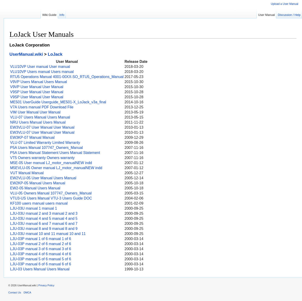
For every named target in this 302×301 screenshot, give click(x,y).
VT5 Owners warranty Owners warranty (42, 158)
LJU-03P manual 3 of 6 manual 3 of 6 (40, 249)
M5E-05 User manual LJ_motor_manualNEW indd (51, 163)
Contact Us (14, 292)
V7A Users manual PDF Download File (41, 107)
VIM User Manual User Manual (35, 112)
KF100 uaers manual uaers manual (39, 203)
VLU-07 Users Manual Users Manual (40, 117)
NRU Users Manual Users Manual (38, 122)
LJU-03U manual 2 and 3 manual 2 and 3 (44, 213)
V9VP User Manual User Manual (36, 87)
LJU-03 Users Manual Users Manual (40, 269)
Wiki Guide (49, 15)
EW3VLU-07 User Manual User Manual (42, 127)
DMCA (27, 292)
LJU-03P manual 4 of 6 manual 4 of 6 (40, 254)
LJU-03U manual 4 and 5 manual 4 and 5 (44, 218)
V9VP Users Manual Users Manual (38, 82)
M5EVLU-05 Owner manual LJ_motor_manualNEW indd (56, 168)
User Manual (266, 15)
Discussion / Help (289, 15)
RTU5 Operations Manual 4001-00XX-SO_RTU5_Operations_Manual (67, 77)
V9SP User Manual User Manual (36, 92)
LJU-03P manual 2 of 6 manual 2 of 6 (40, 244)
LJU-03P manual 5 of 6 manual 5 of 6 (40, 259)
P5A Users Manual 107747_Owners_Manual (46, 148)
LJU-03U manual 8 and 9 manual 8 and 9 (44, 229)
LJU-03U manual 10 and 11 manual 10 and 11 (48, 234)
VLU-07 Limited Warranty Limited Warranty (45, 143)
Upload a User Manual (284, 4)
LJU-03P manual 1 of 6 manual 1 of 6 (40, 239)
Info (61, 15)
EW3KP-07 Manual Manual (32, 137)
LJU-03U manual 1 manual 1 (33, 208)
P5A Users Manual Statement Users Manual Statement (55, 153)
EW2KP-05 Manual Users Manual (37, 183)
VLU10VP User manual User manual (40, 67)
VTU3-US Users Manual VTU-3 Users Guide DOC (51, 198)
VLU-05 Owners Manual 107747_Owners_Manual (51, 193)
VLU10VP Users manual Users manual (42, 72)
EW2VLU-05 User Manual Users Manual (43, 178)
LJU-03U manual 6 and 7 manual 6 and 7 (44, 224)
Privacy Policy (46, 285)
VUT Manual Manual (27, 173)
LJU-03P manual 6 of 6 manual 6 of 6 (40, 264)
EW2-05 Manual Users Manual (35, 188)
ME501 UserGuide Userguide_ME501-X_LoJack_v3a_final (58, 102)
